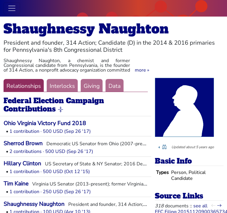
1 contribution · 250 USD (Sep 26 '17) (50, 191)
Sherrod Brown (23, 143)
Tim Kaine (16, 184)
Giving (92, 86)
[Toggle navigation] (12, 8)
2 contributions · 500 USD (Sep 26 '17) (51, 151)
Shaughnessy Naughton (86, 29)
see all (200, 206)
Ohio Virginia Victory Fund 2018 (45, 123)
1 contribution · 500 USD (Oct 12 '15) (49, 171)
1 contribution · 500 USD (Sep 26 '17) (50, 131)
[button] (142, 70)
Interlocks (62, 86)
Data (114, 86)
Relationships (24, 86)
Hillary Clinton (22, 163)
